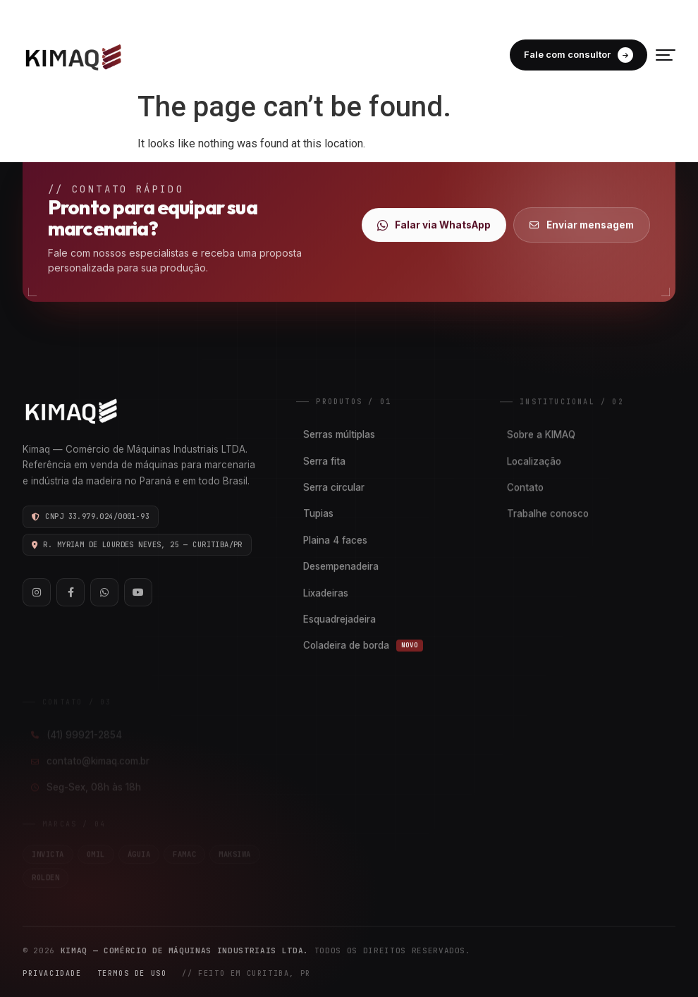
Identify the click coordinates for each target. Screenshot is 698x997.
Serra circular (334, 488)
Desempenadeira (341, 567)
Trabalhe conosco (548, 515)
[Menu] (665, 55)
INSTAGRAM (575, 13)
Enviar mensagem (581, 225)
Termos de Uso (132, 973)
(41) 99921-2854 (228, 13)
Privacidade (52, 973)
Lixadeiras (325, 593)
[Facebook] (70, 593)
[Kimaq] (73, 55)
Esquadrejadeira (339, 619)
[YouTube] (138, 593)
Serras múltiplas (339, 435)
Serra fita (324, 461)
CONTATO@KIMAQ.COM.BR (350, 13)
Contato (525, 488)
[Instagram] (37, 593)
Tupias (318, 514)
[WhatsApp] (104, 593)
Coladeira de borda (363, 646)
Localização (534, 462)
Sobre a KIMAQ (541, 436)
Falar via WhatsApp (434, 225)
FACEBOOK (647, 13)
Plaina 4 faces (335, 540)
